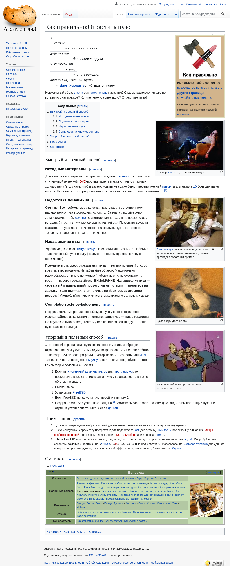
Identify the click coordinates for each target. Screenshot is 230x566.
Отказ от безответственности (130, 560)
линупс (105, 441)
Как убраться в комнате (115, 488)
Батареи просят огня (107, 510)
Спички (151, 501)
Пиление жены (174, 510)
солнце (80, 215)
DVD (83, 179)
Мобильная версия (162, 560)
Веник (99, 501)
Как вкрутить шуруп (141, 488)
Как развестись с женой (90, 518)
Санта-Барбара (126, 432)
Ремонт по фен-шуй (88, 481)
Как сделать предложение (99, 476)
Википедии (183, 114)
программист (123, 369)
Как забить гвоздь (94, 485)
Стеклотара (163, 501)
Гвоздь (108, 501)
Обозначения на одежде (90, 496)
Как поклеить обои (111, 481)
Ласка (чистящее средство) (148, 510)
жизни (78, 90)
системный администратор (87, 369)
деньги (113, 406)
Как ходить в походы (135, 518)
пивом (166, 184)
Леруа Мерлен (145, 476)
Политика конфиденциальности (64, 560)
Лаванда (126, 510)
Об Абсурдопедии (97, 560)
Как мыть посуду (159, 481)
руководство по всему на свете (199, 87)
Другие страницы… (192, 93)
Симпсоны (165, 427)
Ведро (90, 501)
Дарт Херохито (72, 83)
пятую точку (86, 246)
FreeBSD (79, 390)
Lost (136, 427)
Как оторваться (113, 518)
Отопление (161, 476)
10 (195, 184)
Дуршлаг (119, 501)
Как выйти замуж (125, 476)
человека (173, 172)
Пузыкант (57, 464)
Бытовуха (95, 529)
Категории (53, 529)
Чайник (81, 505)
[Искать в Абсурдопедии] (203, 14)
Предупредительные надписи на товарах (129, 496)
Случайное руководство (194, 97)
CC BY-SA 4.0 (97, 553)
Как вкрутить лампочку (172, 485)
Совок (141, 501)
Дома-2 (159, 432)
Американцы (165, 247)
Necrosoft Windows (195, 441)
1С (116, 441)
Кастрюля (131, 501)
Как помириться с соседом (121, 485)
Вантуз (81, 501)
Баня (80, 476)
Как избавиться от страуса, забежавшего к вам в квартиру (151, 492)
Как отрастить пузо (88, 488)
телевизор (125, 174)
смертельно (98, 90)
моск (142, 352)
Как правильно (74, 529)
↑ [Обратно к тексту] (54, 423)
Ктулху (92, 357)
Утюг (175, 501)
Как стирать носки (148, 485)
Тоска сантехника (87, 513)
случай (188, 437)
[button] (15, 153)
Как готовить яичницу (136, 481)
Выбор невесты (85, 510)
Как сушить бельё (164, 488)
